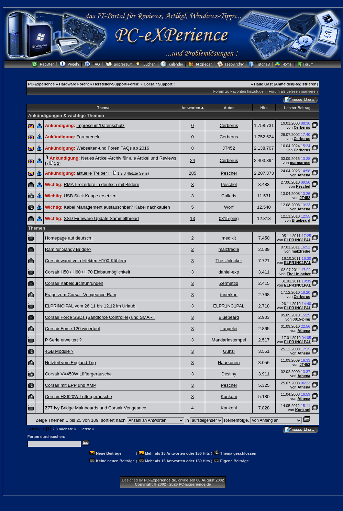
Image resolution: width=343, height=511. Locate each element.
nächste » (67, 429)
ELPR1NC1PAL (297, 240)
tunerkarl (228, 294)
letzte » (87, 429)
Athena (303, 175)
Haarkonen (229, 362)
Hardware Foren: (74, 84)
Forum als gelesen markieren (293, 91)
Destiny (228, 373)
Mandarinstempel (229, 339)
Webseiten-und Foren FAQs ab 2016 (112, 148)
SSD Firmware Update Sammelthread (101, 218)
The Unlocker (228, 260)
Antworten (190, 108)
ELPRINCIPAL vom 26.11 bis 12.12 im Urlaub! (91, 306)
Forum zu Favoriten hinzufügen (239, 91)
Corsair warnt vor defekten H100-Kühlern (85, 260)
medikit (229, 238)
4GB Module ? (59, 351)
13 (192, 218)
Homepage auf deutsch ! (69, 238)
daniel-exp (229, 272)
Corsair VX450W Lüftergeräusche (78, 373)
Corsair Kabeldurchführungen (74, 283)
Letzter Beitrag (297, 108)
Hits (263, 108)
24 (192, 160)
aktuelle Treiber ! (92, 173)
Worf (228, 207)
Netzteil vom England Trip (70, 362)
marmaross (300, 163)
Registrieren (305, 84)
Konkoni (229, 396)
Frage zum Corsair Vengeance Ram (80, 294)
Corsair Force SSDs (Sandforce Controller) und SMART (100, 317)
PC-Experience (42, 84)
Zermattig (228, 283)
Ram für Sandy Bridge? (68, 249)
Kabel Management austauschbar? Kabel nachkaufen (117, 207)
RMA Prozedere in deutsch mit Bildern (101, 184)
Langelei (228, 328)
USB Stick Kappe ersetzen (90, 195)
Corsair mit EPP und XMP (70, 385)
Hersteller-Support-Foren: (116, 84)
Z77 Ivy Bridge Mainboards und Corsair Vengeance (95, 407)
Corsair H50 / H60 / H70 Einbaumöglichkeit (87, 272)
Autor (229, 108)
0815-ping (229, 218)
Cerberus (229, 125)
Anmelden (284, 84)
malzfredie (229, 249)
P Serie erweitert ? (63, 339)
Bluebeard (301, 220)
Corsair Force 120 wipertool (72, 328)
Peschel (229, 173)
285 (192, 173)
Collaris (228, 195)
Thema (103, 108)
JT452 (229, 148)
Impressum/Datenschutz (100, 125)
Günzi (229, 351)
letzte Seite (138, 173)
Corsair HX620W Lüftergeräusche (78, 396)
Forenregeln (88, 136)
